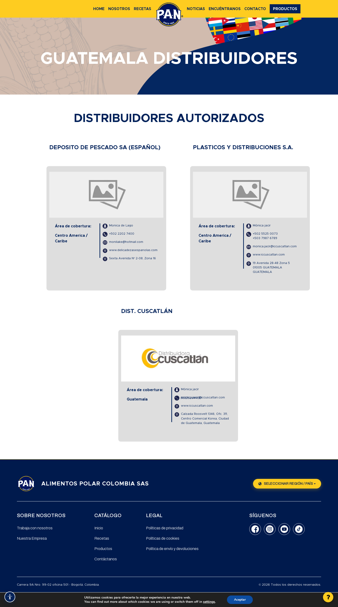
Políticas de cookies (162, 538)
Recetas (142, 9)
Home (98, 9)
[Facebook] (255, 529)
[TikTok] (299, 529)
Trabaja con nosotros (35, 528)
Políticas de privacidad (164, 528)
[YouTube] (284, 529)
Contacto (255, 9)
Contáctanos (105, 559)
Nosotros (119, 9)
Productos (285, 9)
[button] (328, 597)
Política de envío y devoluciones (172, 549)
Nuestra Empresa (32, 538)
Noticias (196, 9)
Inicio (98, 528)
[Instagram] (270, 529)
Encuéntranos (225, 9)
